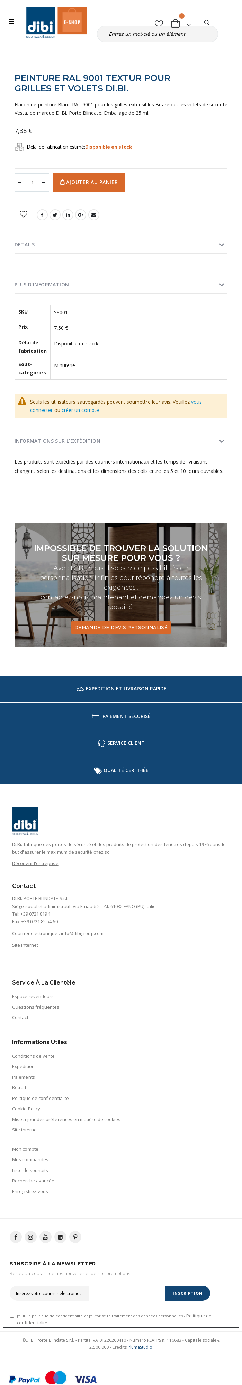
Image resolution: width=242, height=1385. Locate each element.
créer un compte (80, 410)
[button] (159, 22)
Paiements (23, 1077)
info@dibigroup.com (82, 933)
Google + (80, 214)
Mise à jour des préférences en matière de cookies (66, 1119)
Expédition (23, 1066)
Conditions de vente (33, 1056)
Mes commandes (30, 1159)
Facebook (42, 214)
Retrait (19, 1087)
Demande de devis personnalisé (121, 627)
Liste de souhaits (30, 1170)
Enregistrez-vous (30, 1191)
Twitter (55, 214)
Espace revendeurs (33, 996)
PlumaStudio (140, 1347)
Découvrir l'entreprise (35, 863)
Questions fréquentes (35, 1007)
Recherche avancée (33, 1180)
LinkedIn (67, 214)
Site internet (25, 945)
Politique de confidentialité (40, 1098)
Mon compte (25, 1149)
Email (93, 214)
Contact (20, 1017)
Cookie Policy (26, 1108)
